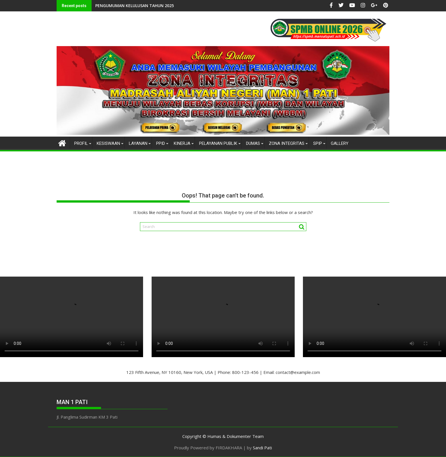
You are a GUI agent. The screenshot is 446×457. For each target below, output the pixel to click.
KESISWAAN (108, 143)
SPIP (317, 143)
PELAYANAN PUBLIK (218, 143)
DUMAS (253, 143)
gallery (339, 143)
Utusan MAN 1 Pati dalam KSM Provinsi (169, 5)
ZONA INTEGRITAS (286, 143)
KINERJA (182, 143)
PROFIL (81, 143)
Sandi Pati (262, 447)
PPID (160, 143)
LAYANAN (138, 143)
